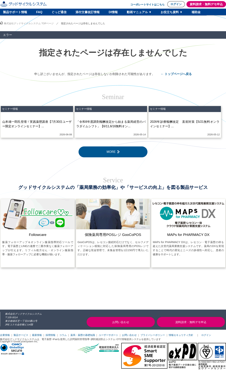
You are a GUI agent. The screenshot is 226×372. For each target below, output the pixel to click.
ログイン (176, 4)
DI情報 (113, 12)
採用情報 (50, 335)
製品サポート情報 (15, 12)
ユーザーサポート (108, 335)
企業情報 (5, 335)
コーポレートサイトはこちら (147, 4)
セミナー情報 (10, 108)
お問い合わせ (129, 335)
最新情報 (37, 335)
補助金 (196, 12)
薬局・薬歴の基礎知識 (82, 335)
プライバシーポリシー (152, 335)
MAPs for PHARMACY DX (188, 235)
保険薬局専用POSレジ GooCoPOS (113, 235)
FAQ (39, 12)
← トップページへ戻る (176, 74)
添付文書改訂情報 (88, 12)
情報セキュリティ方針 (181, 335)
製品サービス (21, 335)
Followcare (38, 235)
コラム (63, 335)
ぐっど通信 (58, 12)
